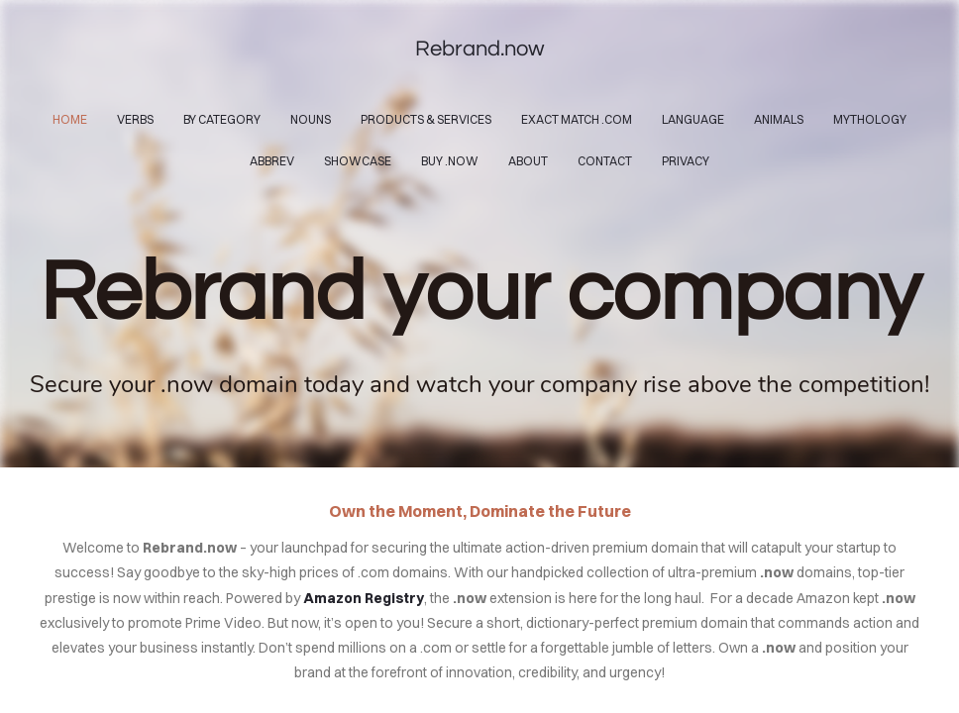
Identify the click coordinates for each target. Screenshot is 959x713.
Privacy (685, 160)
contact (605, 160)
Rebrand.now (480, 49)
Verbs (135, 119)
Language (693, 119)
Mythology (869, 119)
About (528, 160)
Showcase (357, 160)
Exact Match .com (576, 119)
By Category (222, 119)
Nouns (310, 119)
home (70, 119)
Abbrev (272, 160)
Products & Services (426, 119)
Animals (778, 119)
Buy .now (450, 160)
